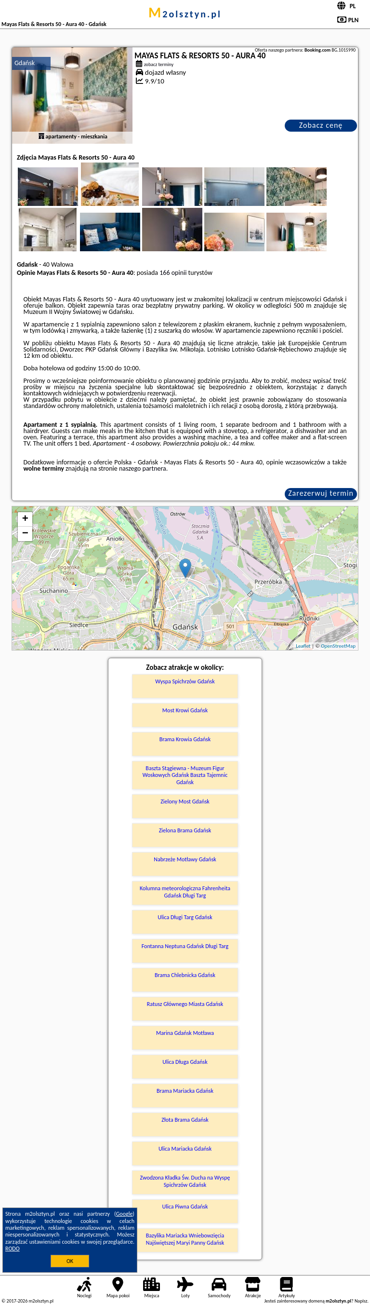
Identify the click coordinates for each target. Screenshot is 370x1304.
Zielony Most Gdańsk (185, 801)
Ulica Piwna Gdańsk (185, 1206)
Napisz (361, 1301)
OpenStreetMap (338, 646)
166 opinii (172, 273)
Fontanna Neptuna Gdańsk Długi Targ (185, 946)
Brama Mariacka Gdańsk (185, 1090)
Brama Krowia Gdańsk (185, 739)
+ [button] (25, 519)
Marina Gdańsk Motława (185, 1033)
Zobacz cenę (321, 125)
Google (124, 1213)
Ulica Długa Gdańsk (184, 1062)
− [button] (25, 534)
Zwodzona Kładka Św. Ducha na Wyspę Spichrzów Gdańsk (185, 1181)
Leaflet (303, 646)
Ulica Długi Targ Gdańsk (185, 917)
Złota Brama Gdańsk (185, 1119)
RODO (12, 1248)
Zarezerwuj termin (321, 493)
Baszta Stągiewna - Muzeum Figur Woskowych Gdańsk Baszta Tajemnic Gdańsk (185, 775)
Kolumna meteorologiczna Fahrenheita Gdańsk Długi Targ (185, 891)
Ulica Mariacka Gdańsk (185, 1148)
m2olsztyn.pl (185, 14)
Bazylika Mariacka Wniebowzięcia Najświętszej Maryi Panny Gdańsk (185, 1239)
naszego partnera (142, 468)
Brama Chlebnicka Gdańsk (185, 975)
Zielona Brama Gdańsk (185, 830)
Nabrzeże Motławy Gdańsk (185, 859)
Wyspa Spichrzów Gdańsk (184, 681)
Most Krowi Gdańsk (185, 710)
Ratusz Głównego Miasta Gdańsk (185, 1004)
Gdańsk (24, 63)
